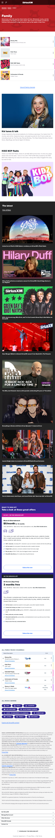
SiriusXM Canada (27, 821)
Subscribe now (27, 567)
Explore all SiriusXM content (10, 723)
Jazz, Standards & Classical (16, 713)
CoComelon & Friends (11, 679)
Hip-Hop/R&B (9, 709)
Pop (6, 706)
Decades (33, 717)
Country (29, 706)
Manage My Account (27, 815)
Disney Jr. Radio (9, 686)
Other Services (27, 818)
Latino (7, 717)
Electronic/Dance (28, 709)
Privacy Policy (5, 752)
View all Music (6, 210)
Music (9, 8)
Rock (16, 706)
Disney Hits (8, 657)
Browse (4, 8)
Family (20, 717)
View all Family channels (27, 87)
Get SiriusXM (27, 812)
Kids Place (8, 664)
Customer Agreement (21, 743)
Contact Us (27, 824)
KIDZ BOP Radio (9, 672)
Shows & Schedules (10, 661)
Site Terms (39, 836)
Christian (38, 713)
